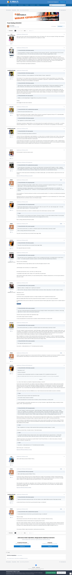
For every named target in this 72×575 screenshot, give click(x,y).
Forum (8, 5)
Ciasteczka (38, 567)
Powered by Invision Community (36, 569)
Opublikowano (22, 34)
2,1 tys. (11, 170)
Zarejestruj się (62, 1)
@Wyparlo (19, 303)
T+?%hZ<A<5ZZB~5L (11, 35)
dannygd (11, 106)
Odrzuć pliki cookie (61, 572)
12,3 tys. (11, 57)
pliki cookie (19, 572)
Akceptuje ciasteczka (50, 572)
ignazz (11, 150)
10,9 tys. (11, 210)
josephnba (11, 252)
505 (12, 43)
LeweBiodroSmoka (11, 70)
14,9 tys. (11, 502)
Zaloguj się (50, 546)
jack (11, 456)
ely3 (11, 47)
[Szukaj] (54, 5)
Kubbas (11, 282)
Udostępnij (54, 26)
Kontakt (33, 567)
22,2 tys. (11, 158)
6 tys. (11, 115)
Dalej (25, 30)
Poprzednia (11, 30)
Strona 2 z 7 (31, 30)
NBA (18, 26)
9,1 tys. (11, 188)
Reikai (13, 25)
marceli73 (11, 162)
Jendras (11, 201)
